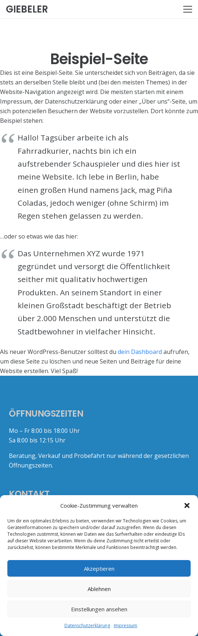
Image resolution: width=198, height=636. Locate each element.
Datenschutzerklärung (87, 625)
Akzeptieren (99, 568)
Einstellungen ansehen (99, 609)
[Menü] (187, 9)
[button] (187, 505)
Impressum (125, 625)
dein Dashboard (140, 352)
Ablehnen (99, 588)
